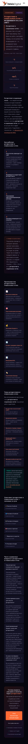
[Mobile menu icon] (24, 3)
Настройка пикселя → (14, 723)
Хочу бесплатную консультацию (14, 716)
